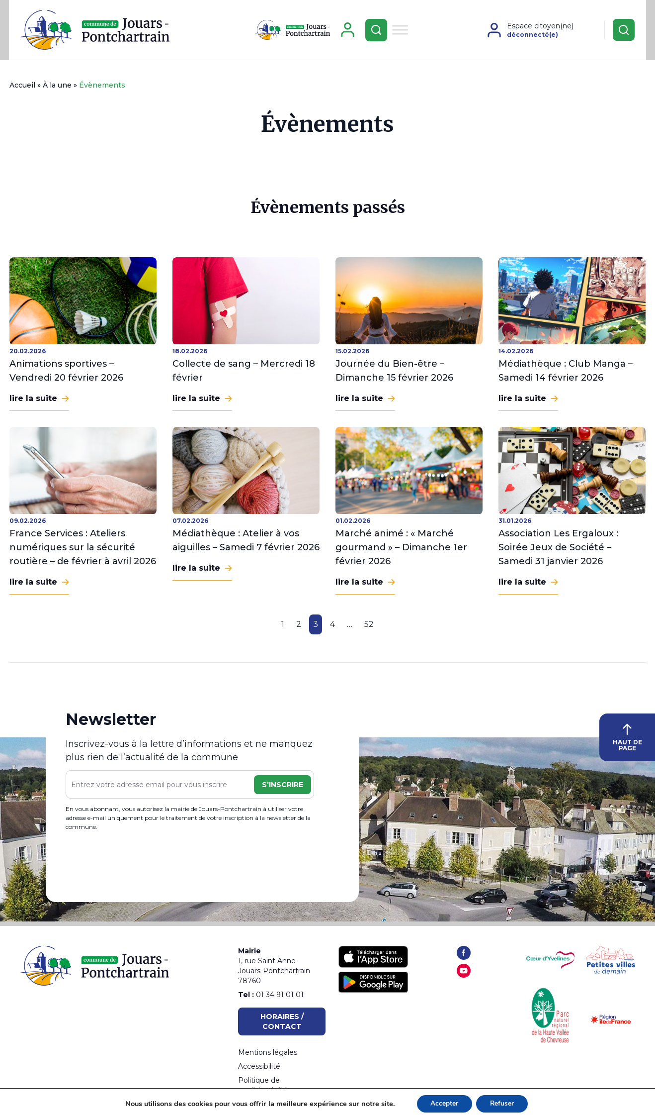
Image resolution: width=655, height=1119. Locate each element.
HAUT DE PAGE (627, 741)
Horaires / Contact (282, 1021)
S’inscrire (282, 788)
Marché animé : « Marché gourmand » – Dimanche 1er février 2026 (401, 551)
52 (369, 628)
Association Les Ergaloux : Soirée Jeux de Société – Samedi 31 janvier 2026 (558, 551)
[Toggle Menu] (400, 31)
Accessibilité (259, 1066)
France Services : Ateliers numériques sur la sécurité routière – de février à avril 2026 (82, 551)
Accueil (22, 89)
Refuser (503, 1103)
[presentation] (141, 866)
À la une (57, 89)
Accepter (443, 1103)
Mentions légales (267, 1052)
